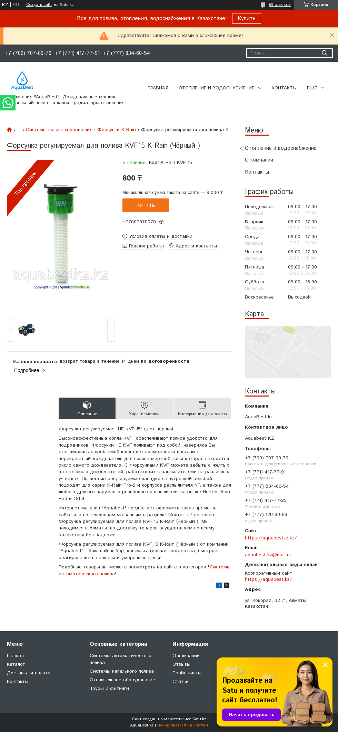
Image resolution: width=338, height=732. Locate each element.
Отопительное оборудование (122, 679)
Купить (247, 18)
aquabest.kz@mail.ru (268, 555)
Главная (158, 88)
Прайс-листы (186, 673)
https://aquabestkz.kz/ (271, 538)
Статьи (180, 681)
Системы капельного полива (122, 671)
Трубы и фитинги (109, 688)
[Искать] (324, 53)
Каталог (16, 664)
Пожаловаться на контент (182, 725)
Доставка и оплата (28, 673)
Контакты (284, 88)
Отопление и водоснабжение (217, 88)
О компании (259, 160)
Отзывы (181, 664)
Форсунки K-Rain (116, 129)
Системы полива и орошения (59, 129)
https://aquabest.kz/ (268, 579)
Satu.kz (199, 719)
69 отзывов (280, 5)
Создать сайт (39, 4)
